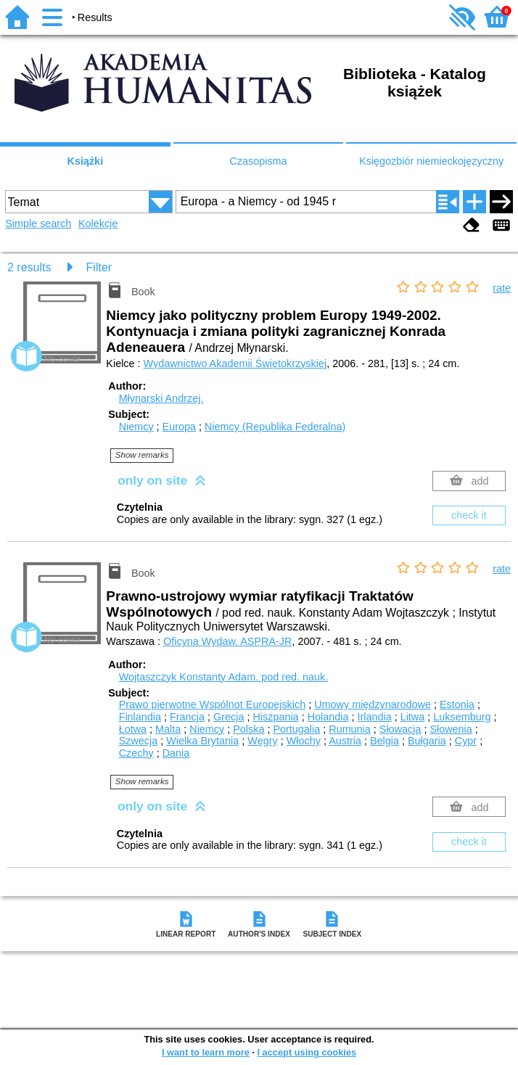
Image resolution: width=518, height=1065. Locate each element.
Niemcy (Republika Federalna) (275, 426)
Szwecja (138, 741)
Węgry (262, 741)
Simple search (38, 223)
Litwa (412, 717)
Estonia (457, 704)
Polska (248, 729)
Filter (99, 267)
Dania (176, 753)
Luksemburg (461, 717)
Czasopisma (258, 161)
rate (502, 288)
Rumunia (350, 729)
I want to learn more (206, 1052)
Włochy (304, 741)
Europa (179, 426)
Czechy (136, 753)
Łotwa (133, 729)
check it (469, 515)
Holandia (328, 717)
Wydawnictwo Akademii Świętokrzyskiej (235, 363)
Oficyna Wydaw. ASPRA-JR (227, 641)
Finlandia (140, 717)
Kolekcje (98, 223)
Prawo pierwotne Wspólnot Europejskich (212, 704)
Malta (168, 729)
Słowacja (400, 729)
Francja (187, 717)
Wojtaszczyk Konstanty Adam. (224, 677)
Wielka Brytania (202, 741)
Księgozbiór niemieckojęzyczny (431, 161)
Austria (345, 741)
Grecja (228, 717)
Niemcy (136, 426)
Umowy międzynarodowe (372, 704)
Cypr (466, 741)
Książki (85, 161)
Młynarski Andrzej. (161, 398)
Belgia (384, 741)
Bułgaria (427, 741)
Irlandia (374, 717)
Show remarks (142, 455)
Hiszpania (275, 717)
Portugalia (296, 729)
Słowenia (450, 729)
